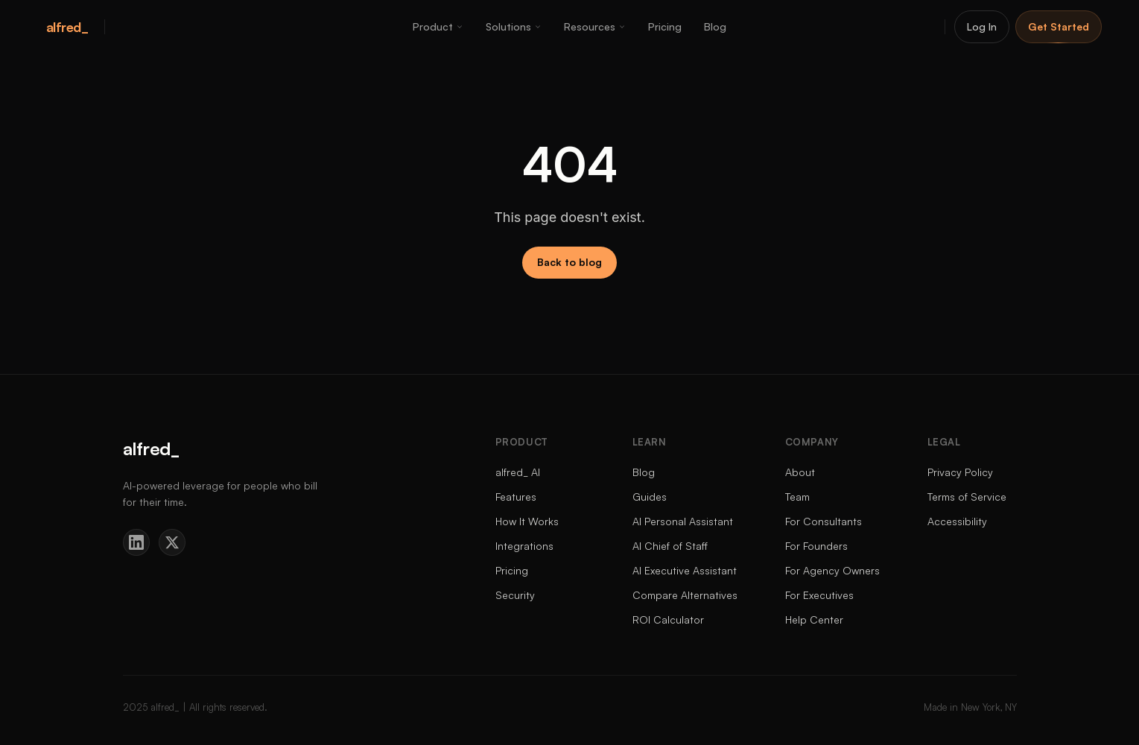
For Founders (816, 545)
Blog (715, 26)
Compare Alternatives (684, 595)
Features (515, 496)
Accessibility (957, 521)
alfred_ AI (517, 472)
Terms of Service (966, 496)
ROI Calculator (668, 619)
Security (515, 595)
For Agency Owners (832, 570)
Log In (982, 26)
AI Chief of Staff (670, 545)
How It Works (527, 521)
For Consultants (823, 521)
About (800, 472)
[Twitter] (172, 542)
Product (438, 26)
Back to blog (569, 262)
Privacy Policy (960, 472)
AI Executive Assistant (684, 570)
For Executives (819, 595)
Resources (595, 26)
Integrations (524, 545)
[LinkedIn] (136, 542)
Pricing (665, 26)
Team (797, 496)
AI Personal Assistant (682, 521)
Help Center (814, 619)
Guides (649, 496)
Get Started (1058, 26)
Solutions (514, 26)
